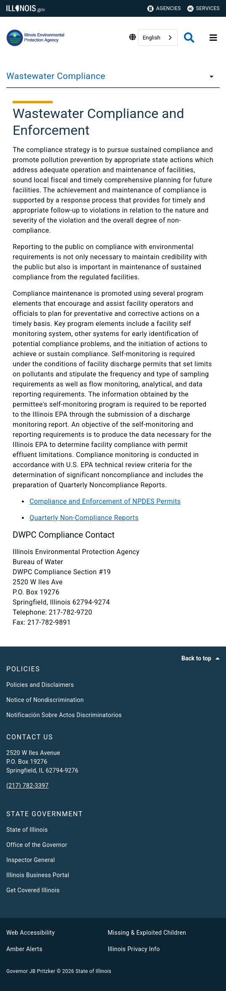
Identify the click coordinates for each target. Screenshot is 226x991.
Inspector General (30, 860)
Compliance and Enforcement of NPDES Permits (105, 501)
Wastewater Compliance (55, 76)
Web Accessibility (30, 932)
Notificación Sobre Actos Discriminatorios (64, 715)
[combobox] (158, 37)
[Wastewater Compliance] (209, 76)
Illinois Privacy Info (134, 949)
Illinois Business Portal (37, 875)
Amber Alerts (24, 949)
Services (203, 8)
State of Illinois (27, 829)
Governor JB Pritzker (30, 971)
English (151, 37)
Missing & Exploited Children (147, 932)
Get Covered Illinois (33, 890)
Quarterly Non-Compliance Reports (83, 518)
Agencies (164, 8)
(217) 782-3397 (27, 785)
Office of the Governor (36, 844)
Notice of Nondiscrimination (45, 700)
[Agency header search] (189, 37)
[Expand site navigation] (213, 37)
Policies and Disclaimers (40, 684)
